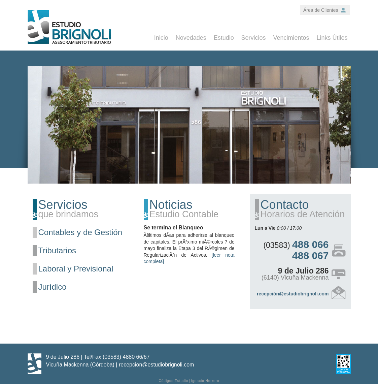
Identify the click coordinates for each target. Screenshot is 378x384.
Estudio (224, 37)
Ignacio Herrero (205, 381)
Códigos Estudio (173, 381)
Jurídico (52, 286)
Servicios (253, 37)
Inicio (161, 37)
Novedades (191, 37)
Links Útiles (331, 37)
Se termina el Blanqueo (173, 227)
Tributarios (57, 250)
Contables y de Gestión (80, 232)
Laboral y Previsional (75, 268)
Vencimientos (291, 37)
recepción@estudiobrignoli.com (293, 293)
